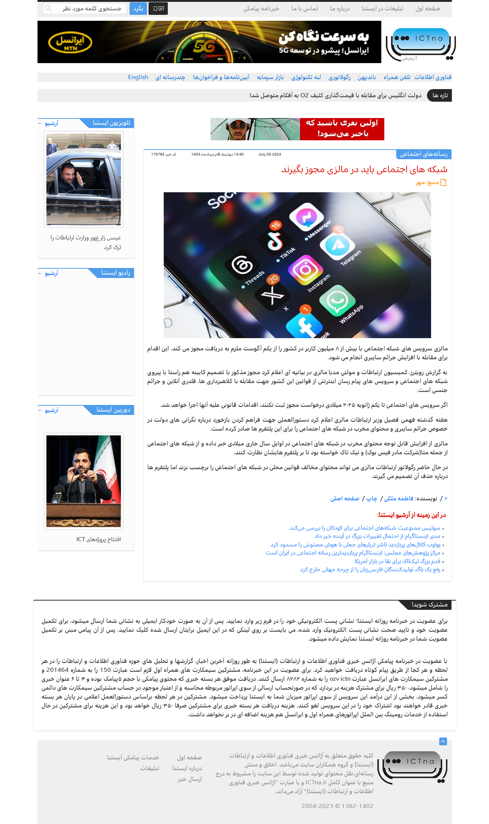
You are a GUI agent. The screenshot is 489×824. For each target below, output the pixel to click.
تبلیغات (149, 768)
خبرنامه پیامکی (262, 8)
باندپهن (367, 77)
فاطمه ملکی (398, 498)
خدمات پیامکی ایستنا (133, 757)
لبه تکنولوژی (306, 77)
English (138, 77)
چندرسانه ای (171, 77)
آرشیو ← (48, 123)
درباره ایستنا (187, 768)
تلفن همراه (397, 77)
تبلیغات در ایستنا (383, 8)
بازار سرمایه (270, 77)
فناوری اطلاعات (433, 77)
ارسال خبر (190, 779)
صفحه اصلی (344, 498)
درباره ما (340, 8)
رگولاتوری (340, 77)
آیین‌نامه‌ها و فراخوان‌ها (221, 77)
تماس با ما (304, 8)
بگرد (138, 8)
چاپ (371, 498)
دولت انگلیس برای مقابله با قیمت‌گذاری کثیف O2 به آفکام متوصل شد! (335, 95)
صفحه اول (427, 8)
